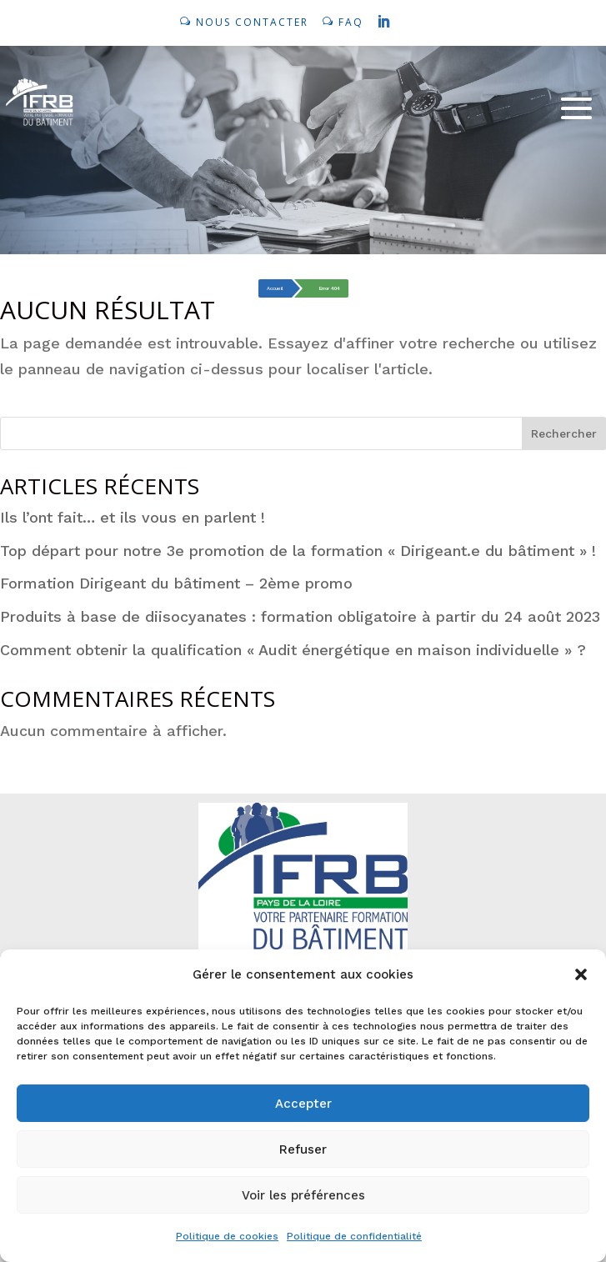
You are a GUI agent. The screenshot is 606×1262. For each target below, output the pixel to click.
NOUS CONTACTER (252, 22)
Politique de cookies (227, 1236)
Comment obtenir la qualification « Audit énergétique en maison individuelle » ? (293, 650)
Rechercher (564, 433)
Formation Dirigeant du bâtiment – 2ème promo (176, 583)
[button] (581, 974)
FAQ (350, 22)
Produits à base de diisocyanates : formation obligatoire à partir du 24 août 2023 (300, 616)
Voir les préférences (303, 1195)
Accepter (303, 1103)
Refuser (303, 1149)
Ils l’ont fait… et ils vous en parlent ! (132, 517)
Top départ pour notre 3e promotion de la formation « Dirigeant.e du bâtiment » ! (298, 550)
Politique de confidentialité (354, 1236)
